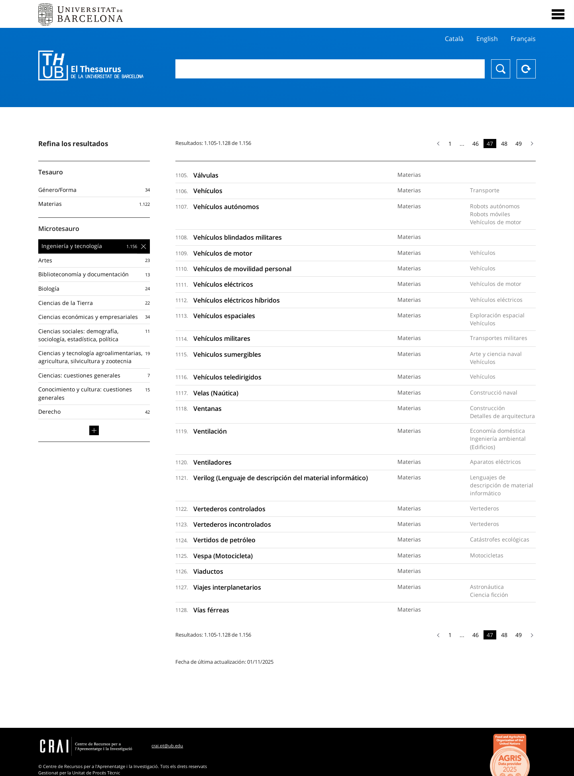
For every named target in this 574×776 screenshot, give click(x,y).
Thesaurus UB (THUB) (91, 66)
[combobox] (330, 68)
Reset (526, 68)
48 (504, 143)
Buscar (500, 68)
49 (518, 143)
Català (454, 38)
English (487, 38)
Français (523, 38)
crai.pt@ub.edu (167, 746)
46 (475, 143)
